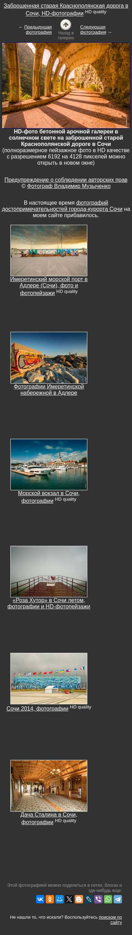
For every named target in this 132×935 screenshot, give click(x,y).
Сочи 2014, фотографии (38, 709)
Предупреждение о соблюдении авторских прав (66, 180)
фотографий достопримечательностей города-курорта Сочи (62, 206)
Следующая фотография (93, 29)
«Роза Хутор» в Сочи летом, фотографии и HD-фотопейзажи (49, 603)
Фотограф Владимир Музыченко (69, 186)
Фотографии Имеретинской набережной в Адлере (49, 390)
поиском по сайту (110, 920)
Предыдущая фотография (38, 29)
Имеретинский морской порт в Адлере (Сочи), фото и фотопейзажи (49, 286)
